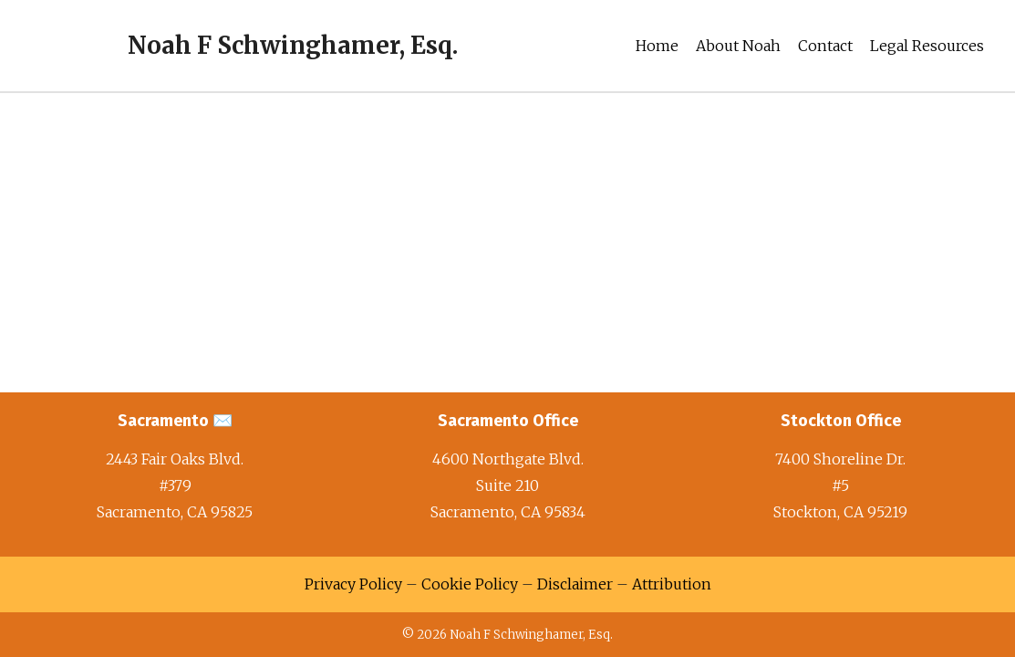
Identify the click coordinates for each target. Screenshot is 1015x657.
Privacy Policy (353, 584)
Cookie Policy (469, 584)
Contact (825, 45)
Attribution (671, 584)
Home (657, 45)
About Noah (738, 45)
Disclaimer (575, 584)
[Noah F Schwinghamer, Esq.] (240, 45)
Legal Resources (927, 45)
